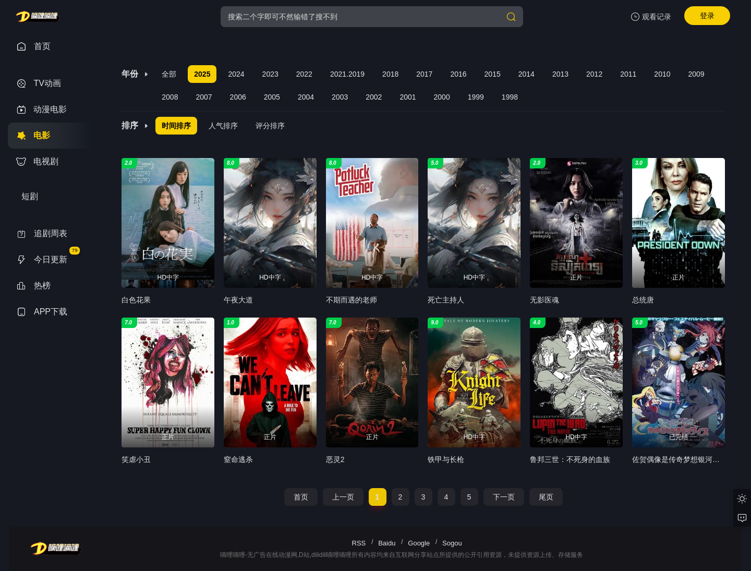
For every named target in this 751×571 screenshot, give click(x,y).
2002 (374, 97)
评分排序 (270, 126)
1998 (510, 97)
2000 (442, 97)
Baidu (386, 543)
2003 (340, 97)
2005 (272, 97)
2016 (458, 74)
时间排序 (176, 126)
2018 (390, 74)
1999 (476, 97)
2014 (526, 74)
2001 (407, 97)
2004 (306, 97)
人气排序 (223, 126)
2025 (202, 74)
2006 (238, 97)
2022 (304, 74)
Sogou (452, 543)
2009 (696, 74)
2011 (628, 74)
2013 (560, 74)
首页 (301, 497)
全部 (169, 74)
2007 (204, 97)
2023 (270, 74)
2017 (424, 74)
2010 (662, 74)
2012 (594, 74)
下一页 (504, 497)
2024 (236, 74)
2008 (170, 97)
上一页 (343, 497)
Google (419, 543)
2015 (492, 74)
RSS (359, 543)
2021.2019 (347, 74)
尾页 (546, 497)
